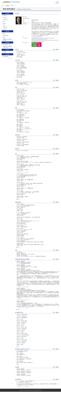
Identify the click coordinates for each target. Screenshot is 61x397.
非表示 (57, 49)
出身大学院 (5, 19)
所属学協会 (5, 27)
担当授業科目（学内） (7, 44)
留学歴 (4, 23)
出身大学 (5, 17)
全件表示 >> (18, 199)
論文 (4, 33)
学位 (4, 21)
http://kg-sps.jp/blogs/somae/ (37, 36)
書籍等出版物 (5, 35)
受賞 (4, 37)
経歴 (4, 25)
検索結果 (7, 5)
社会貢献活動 (5, 56)
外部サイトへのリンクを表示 (22, 172)
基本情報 (5, 15)
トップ (2, 5)
